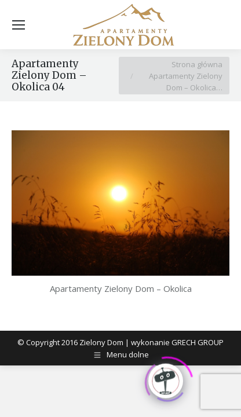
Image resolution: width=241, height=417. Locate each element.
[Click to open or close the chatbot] (165, 380)
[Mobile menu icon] (18, 25)
